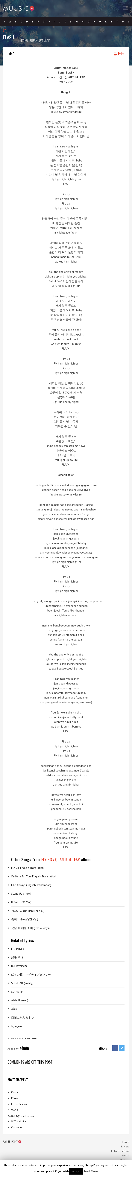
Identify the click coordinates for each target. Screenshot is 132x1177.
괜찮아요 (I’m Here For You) (27, 911)
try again (16, 1026)
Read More (91, 1171)
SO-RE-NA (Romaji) (22, 983)
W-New (15, 1115)
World (14, 1110)
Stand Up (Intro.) (21, 893)
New (28, 1038)
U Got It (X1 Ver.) (21, 902)
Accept (76, 1171)
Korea (14, 1092)
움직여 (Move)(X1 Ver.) (24, 919)
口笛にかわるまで (22, 1017)
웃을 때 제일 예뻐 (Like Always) (30, 928)
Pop (34, 1038)
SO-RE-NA (17, 991)
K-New (15, 1098)
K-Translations (19, 1104)
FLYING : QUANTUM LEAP (35, 40)
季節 (14, 1009)
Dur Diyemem (19, 966)
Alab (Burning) (19, 1000)
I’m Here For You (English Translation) (33, 876)
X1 (5, 30)
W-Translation (19, 1121)
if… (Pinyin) (17, 948)
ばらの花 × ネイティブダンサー (31, 974)
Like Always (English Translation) (31, 885)
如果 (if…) (17, 957)
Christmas (16, 1127)
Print (119, 53)
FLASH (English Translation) (27, 868)
